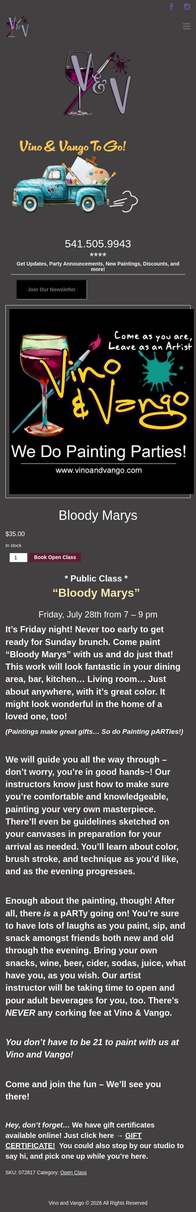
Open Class (73, 1172)
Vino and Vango (66, 1203)
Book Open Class (55, 557)
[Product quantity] (18, 557)
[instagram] (187, 7)
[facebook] (171, 7)
